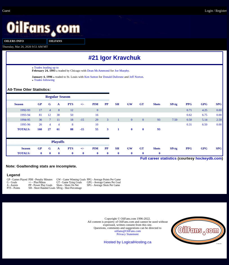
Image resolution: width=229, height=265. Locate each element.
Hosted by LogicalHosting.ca (128, 242)
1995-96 (25, 124)
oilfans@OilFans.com (127, 231)
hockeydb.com (208, 158)
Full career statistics (158, 158)
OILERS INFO (14, 41)
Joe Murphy (122, 70)
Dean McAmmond (98, 70)
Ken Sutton (91, 76)
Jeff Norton (136, 76)
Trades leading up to (46, 67)
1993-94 (25, 114)
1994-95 (25, 119)
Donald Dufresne (113, 76)
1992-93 (25, 110)
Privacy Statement (128, 234)
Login (209, 11)
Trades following (44, 79)
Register (221, 11)
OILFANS (55, 41)
